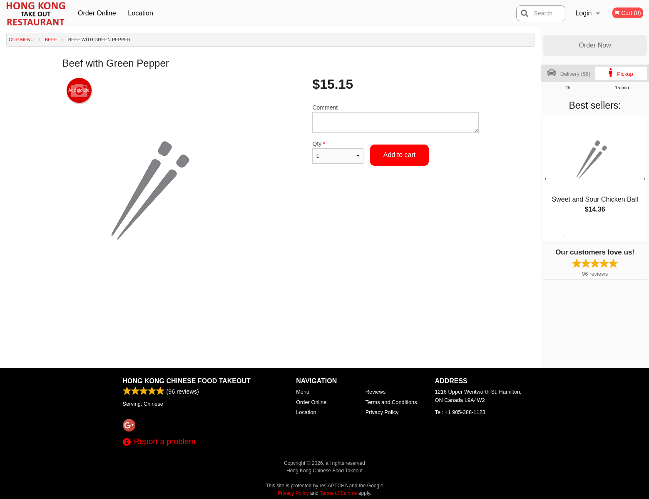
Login (583, 13)
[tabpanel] (595, 173)
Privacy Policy (382, 412)
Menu (302, 392)
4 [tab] (601, 237)
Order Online (97, 13)
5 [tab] (613, 237)
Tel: (460, 412)
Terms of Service (338, 493)
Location (140, 13)
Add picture (79, 90)
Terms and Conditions (391, 402)
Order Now (595, 45)
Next (643, 178)
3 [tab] (588, 237)
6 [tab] (626, 237)
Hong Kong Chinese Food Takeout (187, 380)
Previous (547, 178)
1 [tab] (563, 237)
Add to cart (399, 154)
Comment (395, 118)
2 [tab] (576, 237)
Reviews (375, 392)
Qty (337, 152)
